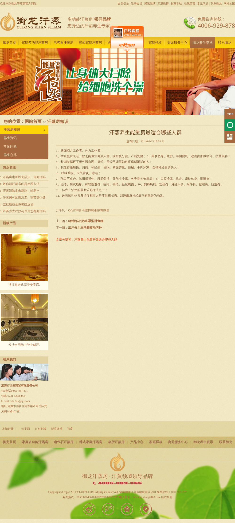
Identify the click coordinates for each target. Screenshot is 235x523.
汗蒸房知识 (57, 121)
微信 (106, 210)
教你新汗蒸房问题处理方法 (21, 184)
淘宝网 (25, 428)
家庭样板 (155, 42)
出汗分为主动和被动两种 (85, 227)
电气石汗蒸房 (63, 42)
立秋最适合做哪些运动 (18, 204)
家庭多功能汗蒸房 (35, 42)
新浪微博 (163, 3)
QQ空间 (73, 210)
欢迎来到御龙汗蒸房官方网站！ (19, 3)
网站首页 (33, 121)
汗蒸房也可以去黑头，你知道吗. (24, 177)
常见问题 (202, 3)
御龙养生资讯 (202, 42)
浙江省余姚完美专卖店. (24, 284)
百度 (70, 428)
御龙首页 (9, 42)
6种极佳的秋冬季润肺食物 (85, 221)
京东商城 (40, 428)
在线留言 (189, 3)
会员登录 (123, 3)
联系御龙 (216, 3)
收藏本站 (176, 3)
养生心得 (10, 155)
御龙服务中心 (177, 42)
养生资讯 (10, 138)
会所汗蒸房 (116, 442)
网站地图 (229, 3)
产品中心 (136, 442)
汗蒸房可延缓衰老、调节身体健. (24, 197)
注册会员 (136, 3)
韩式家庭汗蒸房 (90, 42)
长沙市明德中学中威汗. (24, 345)
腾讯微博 (150, 3)
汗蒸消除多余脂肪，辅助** (21, 190)
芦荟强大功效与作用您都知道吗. (24, 211)
